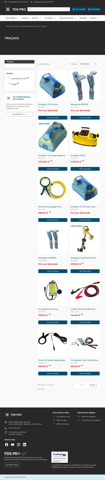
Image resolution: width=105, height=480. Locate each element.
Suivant (93, 385)
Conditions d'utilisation (91, 420)
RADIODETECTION (20, 78)
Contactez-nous (63, 417)
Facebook (7, 445)
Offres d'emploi (63, 424)
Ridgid (15, 83)
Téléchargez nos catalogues (16, 2)
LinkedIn (25, 445)
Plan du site (61, 420)
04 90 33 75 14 (14, 428)
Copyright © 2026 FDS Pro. (15, 477)
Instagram (19, 445)
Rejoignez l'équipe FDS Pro (42, 2)
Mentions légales (89, 417)
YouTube (13, 445)
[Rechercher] (48, 9)
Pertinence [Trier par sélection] (89, 64)
